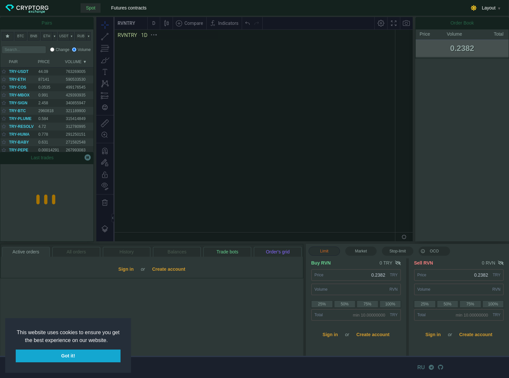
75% (367, 304)
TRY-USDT (18, 71)
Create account (372, 334)
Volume (84, 49)
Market (361, 251)
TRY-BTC (17, 111)
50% (345, 304)
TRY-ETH (17, 79)
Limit (324, 251)
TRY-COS (17, 87)
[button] (110, 341)
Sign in (330, 334)
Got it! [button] (68, 355)
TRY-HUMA (19, 134)
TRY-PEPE (18, 150)
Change (62, 49)
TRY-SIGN (18, 103)
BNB (33, 36)
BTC (20, 36)
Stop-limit (397, 251)
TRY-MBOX (19, 95)
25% (322, 304)
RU (421, 367)
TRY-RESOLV (21, 126)
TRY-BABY (19, 142)
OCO (430, 251)
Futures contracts (128, 7)
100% (390, 304)
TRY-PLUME (20, 118)
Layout (489, 7)
